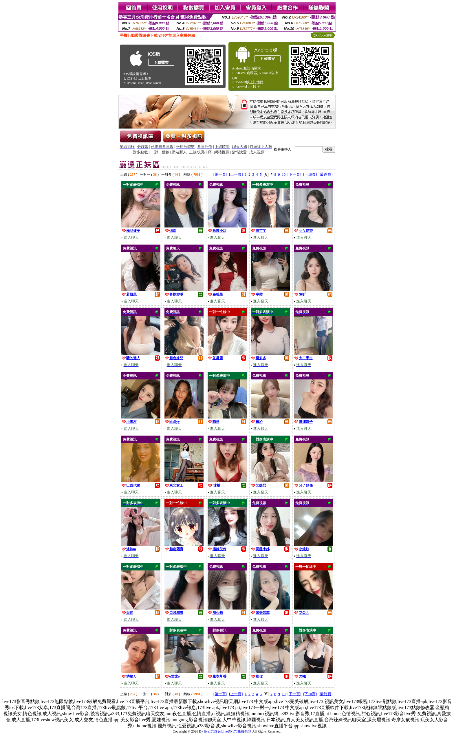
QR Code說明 (323, 35)
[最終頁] (326, 174)
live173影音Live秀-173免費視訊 (227, 731)
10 (283, 174)
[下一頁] (294, 174)
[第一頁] (220, 174)
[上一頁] (236, 174)
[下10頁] (310, 174)
